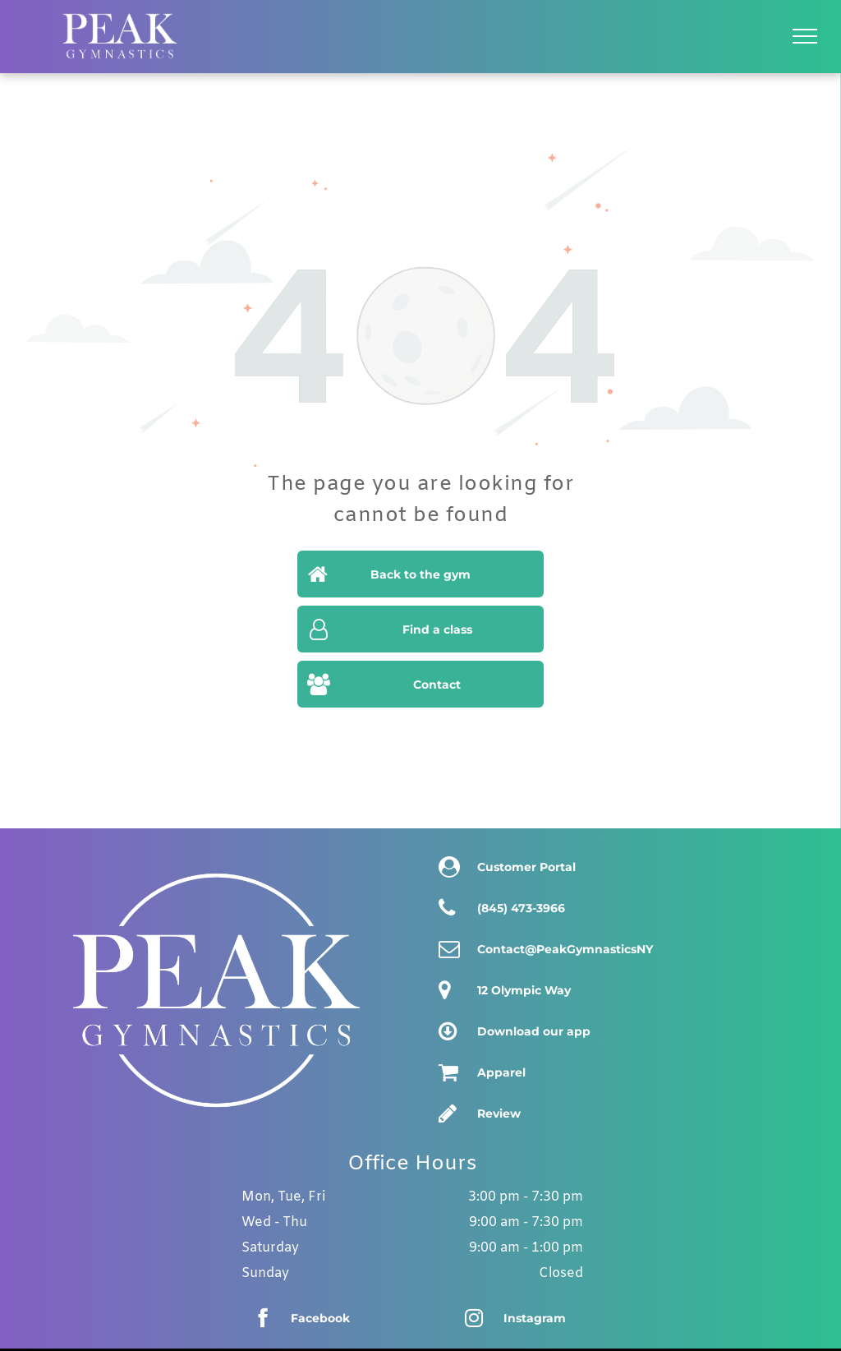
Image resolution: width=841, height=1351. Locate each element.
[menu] (805, 36)
